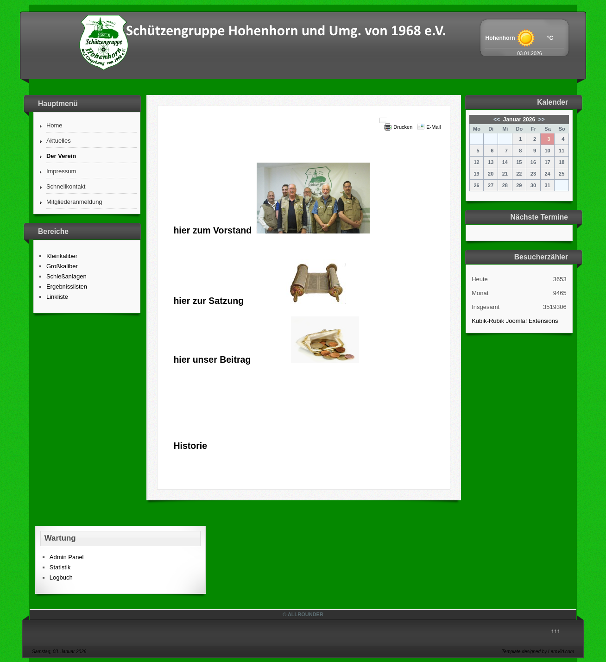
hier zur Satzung (208, 301)
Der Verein (61, 155)
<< (497, 119)
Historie (190, 446)
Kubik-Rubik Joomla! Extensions (515, 320)
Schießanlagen (66, 276)
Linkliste (57, 296)
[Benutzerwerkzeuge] (383, 120)
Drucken (402, 127)
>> (540, 119)
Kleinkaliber (61, 255)
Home (54, 125)
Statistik (60, 567)
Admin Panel (67, 557)
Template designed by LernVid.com (538, 651)
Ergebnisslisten (66, 286)
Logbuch (61, 577)
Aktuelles (58, 140)
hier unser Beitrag (212, 359)
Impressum (61, 171)
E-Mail (433, 127)
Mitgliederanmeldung (74, 201)
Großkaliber (62, 266)
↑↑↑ (555, 630)
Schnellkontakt (66, 186)
